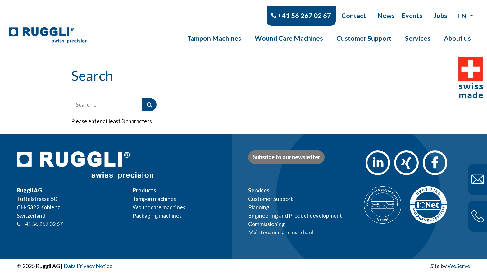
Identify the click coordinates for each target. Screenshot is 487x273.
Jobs (440, 9)
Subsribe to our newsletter (286, 157)
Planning (258, 207)
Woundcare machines (159, 207)
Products (144, 190)
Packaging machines (157, 215)
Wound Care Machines (289, 32)
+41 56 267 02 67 (301, 9)
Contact (353, 9)
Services (417, 32)
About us (457, 32)
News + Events (399, 9)
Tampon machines (154, 198)
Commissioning (266, 223)
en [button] (462, 10)
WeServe (459, 265)
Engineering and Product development (295, 215)
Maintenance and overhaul (280, 232)
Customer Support (364, 32)
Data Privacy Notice (88, 265)
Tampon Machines (214, 32)
